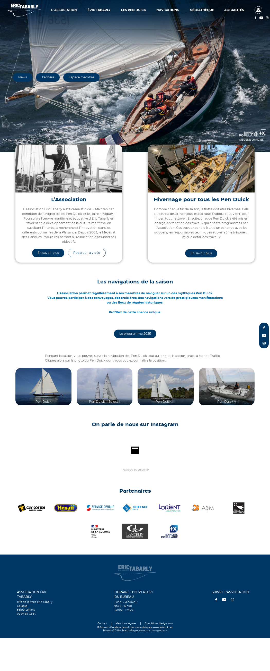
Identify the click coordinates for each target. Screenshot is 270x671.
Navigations (167, 10)
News (22, 77)
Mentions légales (125, 623)
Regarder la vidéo (86, 252)
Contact (102, 623)
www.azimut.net (163, 627)
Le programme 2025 (135, 333)
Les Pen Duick (133, 10)
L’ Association (64, 10)
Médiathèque (202, 10)
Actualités (234, 10)
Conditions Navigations (159, 623)
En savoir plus (48, 252)
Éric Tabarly (99, 10)
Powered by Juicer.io (135, 469)
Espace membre (81, 77)
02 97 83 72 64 (26, 614)
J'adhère (47, 77)
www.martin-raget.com (153, 631)
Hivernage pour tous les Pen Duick (201, 199)
